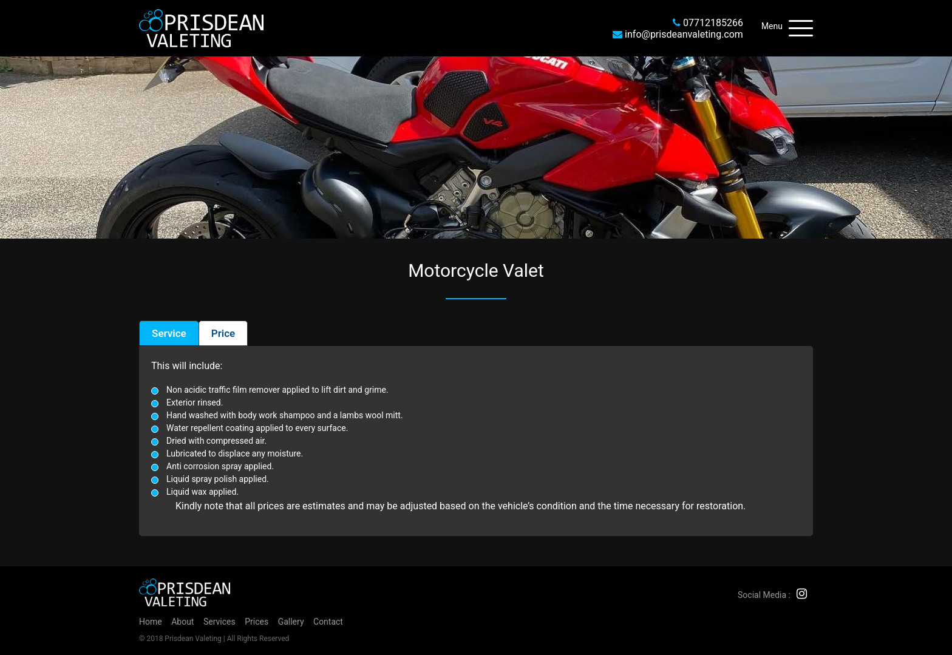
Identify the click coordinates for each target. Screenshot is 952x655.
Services (219, 621)
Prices (256, 621)
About (182, 621)
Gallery (291, 621)
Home (150, 621)
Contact (328, 621)
